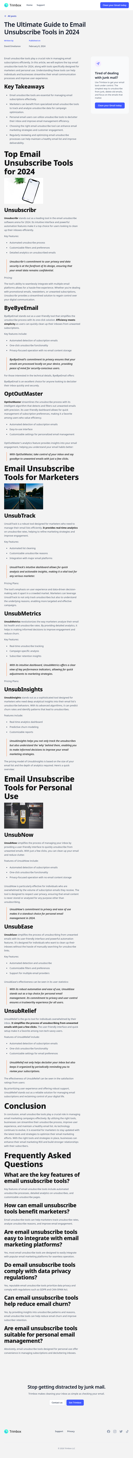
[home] (12, 5)
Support (41, 5)
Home (29, 5)
